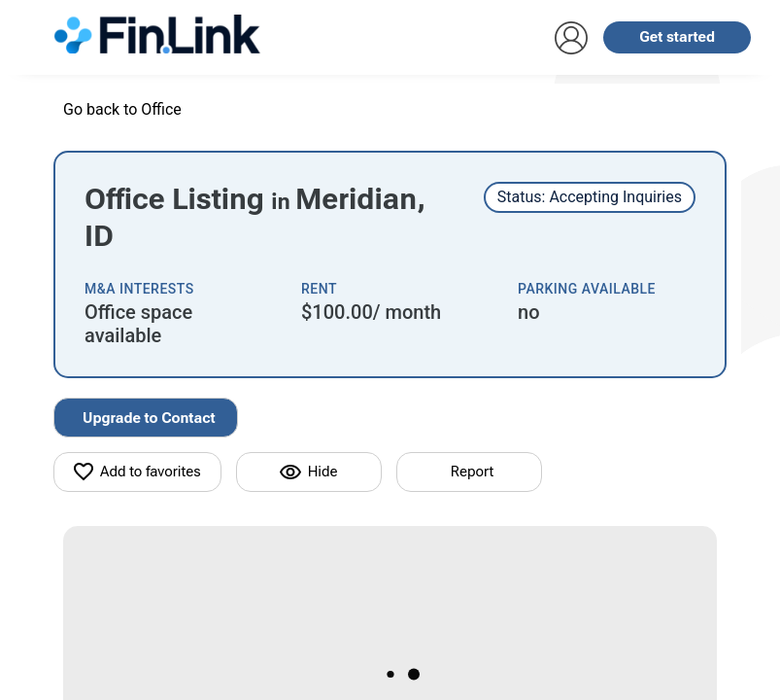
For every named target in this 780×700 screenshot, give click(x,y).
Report (472, 471)
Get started (677, 37)
